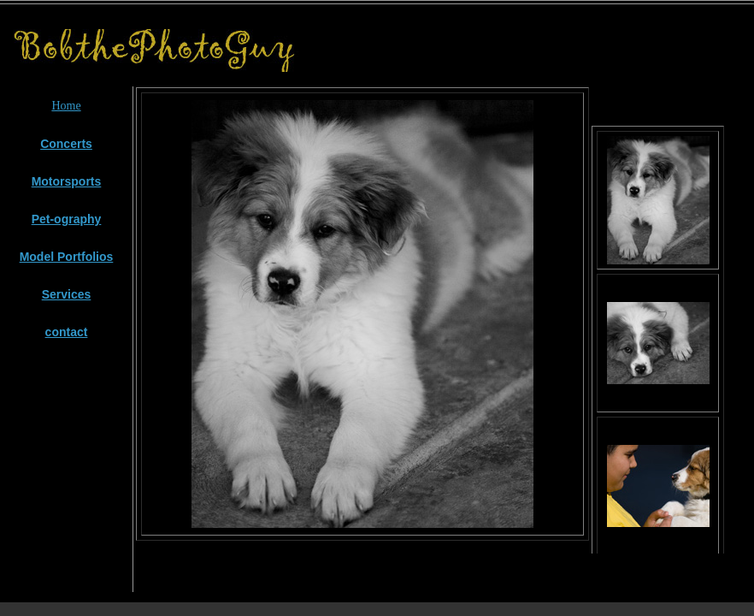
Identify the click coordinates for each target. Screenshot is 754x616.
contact (66, 332)
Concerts (66, 144)
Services (66, 294)
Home (65, 105)
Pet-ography (67, 219)
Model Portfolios (67, 257)
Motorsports (67, 181)
